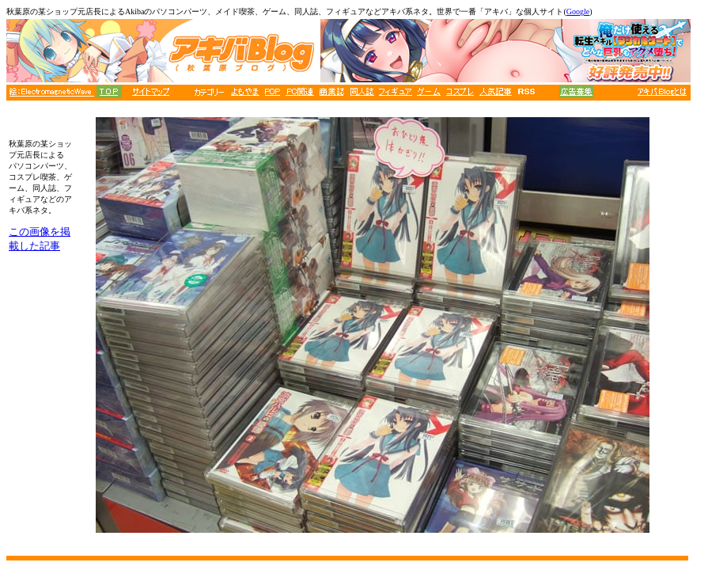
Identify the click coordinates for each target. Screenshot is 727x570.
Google (577, 11)
